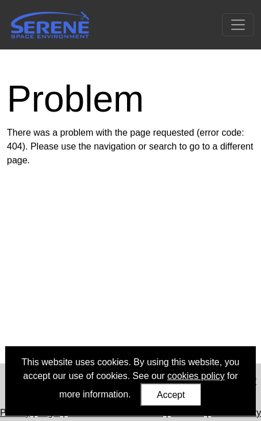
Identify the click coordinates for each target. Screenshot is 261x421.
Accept (171, 395)
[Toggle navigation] (238, 24)
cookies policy (196, 376)
